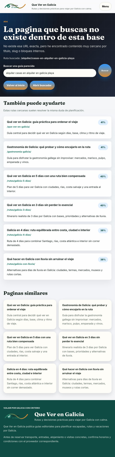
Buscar (104, 70)
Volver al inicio (16, 85)
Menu (105, 6)
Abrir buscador (42, 85)
